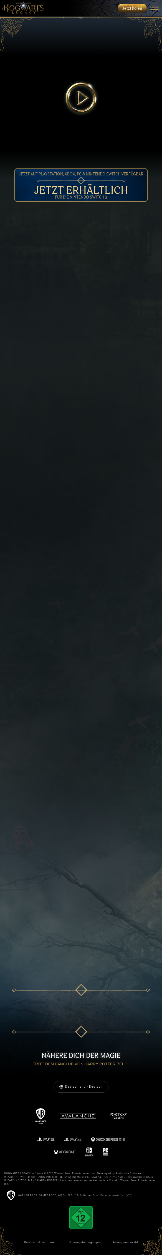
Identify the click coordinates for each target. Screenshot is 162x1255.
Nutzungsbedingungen (85, 1242)
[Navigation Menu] (154, 8)
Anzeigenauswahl (125, 1242)
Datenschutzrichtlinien (40, 1242)
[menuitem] (22, 8)
